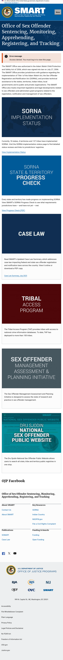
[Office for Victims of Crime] (31, 590)
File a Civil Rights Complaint (44, 524)
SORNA (35, 510)
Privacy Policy (6, 623)
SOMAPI (5, 535)
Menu (58, 12)
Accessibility (6, 606)
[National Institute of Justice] (48, 581)
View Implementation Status (14, 152)
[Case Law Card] (31, 234)
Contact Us (6, 510)
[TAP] (31, 304)
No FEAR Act (6, 634)
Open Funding (38, 539)
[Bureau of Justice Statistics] (31, 584)
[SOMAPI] (31, 368)
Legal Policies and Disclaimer (12, 628)
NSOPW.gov (37, 519)
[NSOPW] (31, 433)
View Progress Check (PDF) (13, 210)
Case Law (6, 539)
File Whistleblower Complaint (12, 612)
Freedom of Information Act (11, 639)
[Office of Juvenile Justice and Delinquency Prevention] (15, 590)
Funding (35, 535)
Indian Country (38, 514)
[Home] (30, 12)
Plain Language (7, 617)
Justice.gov (5, 650)
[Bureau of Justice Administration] (14, 581)
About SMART (8, 514)
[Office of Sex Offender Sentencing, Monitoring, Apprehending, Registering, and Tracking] (48, 589)
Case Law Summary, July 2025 (15, 276)
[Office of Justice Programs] (7, 12)
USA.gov (4, 645)
